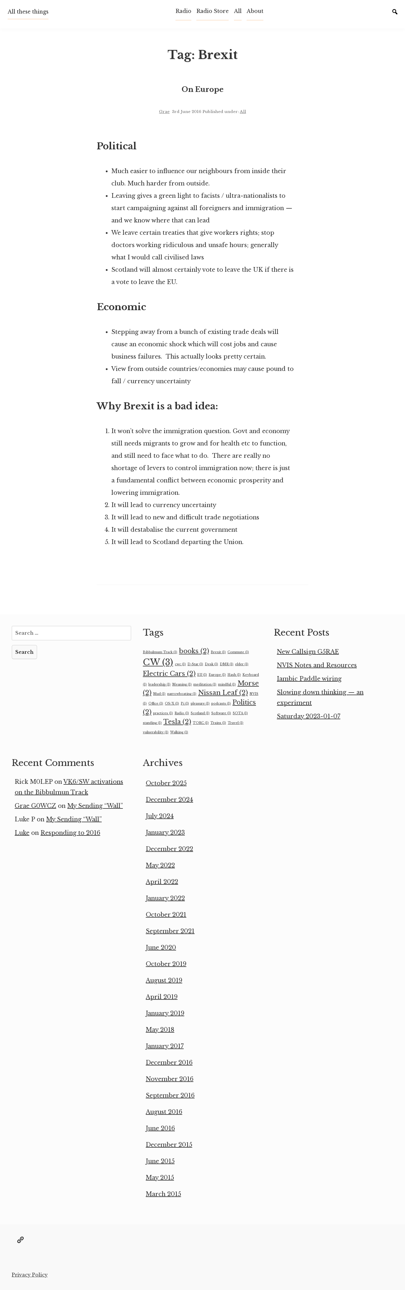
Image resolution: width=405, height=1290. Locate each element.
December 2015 (169, 1144)
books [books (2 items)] (194, 651)
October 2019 (166, 964)
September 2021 (170, 931)
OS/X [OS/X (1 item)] (172, 703)
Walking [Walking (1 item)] (179, 732)
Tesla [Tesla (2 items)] (177, 722)
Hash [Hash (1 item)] (234, 675)
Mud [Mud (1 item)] (159, 694)
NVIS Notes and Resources (317, 665)
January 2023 (165, 832)
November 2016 (169, 1079)
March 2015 (163, 1194)
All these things (28, 12)
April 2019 (162, 996)
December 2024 (169, 799)
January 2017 (165, 1046)
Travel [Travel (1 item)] (235, 723)
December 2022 (169, 848)
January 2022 (165, 898)
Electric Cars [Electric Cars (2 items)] (169, 674)
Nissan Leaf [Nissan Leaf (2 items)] (223, 693)
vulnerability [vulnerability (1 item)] (155, 732)
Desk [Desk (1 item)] (211, 664)
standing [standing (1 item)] (152, 723)
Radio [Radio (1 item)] (182, 713)
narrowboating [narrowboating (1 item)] (181, 694)
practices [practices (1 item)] (163, 713)
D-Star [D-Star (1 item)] (195, 664)
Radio (183, 11)
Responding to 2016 (70, 832)
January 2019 (165, 1013)
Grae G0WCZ (35, 805)
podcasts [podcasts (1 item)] (221, 703)
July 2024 (160, 816)
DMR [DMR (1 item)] (226, 664)
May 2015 (160, 1177)
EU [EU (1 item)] (202, 675)
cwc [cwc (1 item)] (180, 664)
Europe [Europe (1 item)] (217, 675)
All (238, 11)
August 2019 (164, 980)
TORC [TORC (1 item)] (201, 723)
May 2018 (160, 1029)
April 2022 (162, 881)
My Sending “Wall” (95, 805)
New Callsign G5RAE (308, 651)
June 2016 (160, 1128)
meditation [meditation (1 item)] (204, 684)
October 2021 (166, 914)
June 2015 (160, 1161)
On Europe (203, 89)
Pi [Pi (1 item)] (185, 703)
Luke (22, 832)
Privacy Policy (30, 1275)
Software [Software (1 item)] (221, 713)
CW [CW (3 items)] (158, 662)
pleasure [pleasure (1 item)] (200, 703)
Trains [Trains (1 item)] (218, 723)
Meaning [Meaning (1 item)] (182, 684)
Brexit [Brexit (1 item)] (218, 652)
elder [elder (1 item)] (241, 664)
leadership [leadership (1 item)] (159, 684)
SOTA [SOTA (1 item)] (240, 713)
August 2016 (164, 1111)
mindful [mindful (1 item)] (227, 684)
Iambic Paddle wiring (309, 678)
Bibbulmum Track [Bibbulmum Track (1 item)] (160, 652)
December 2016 (169, 1062)
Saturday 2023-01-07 (308, 716)
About (255, 11)
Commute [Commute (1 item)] (238, 652)
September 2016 (170, 1095)
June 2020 (161, 947)
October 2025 (166, 783)
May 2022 (160, 865)
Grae (164, 111)
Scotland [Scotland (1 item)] (200, 713)
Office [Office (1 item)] (155, 703)
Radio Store (212, 11)
